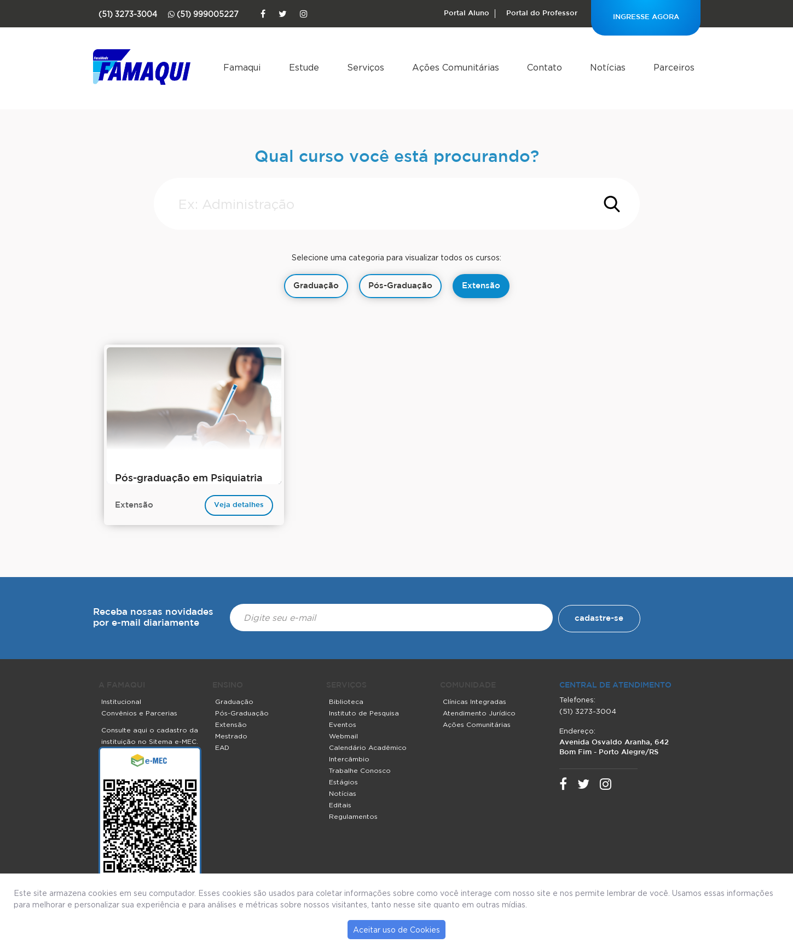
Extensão (231, 724)
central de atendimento (615, 685)
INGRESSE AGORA (646, 17)
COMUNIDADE (468, 685)
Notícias (608, 67)
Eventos (342, 724)
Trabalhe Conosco (360, 770)
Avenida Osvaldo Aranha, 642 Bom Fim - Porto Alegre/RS (614, 747)
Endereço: (577, 731)
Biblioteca (346, 701)
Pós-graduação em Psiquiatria (189, 478)
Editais (340, 804)
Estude (304, 67)
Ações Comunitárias (455, 67)
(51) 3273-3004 (587, 711)
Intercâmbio (349, 758)
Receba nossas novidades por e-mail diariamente (153, 617)
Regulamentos (353, 816)
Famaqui (242, 67)
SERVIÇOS (346, 685)
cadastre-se (599, 618)
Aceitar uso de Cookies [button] (396, 929)
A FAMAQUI (122, 685)
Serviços (365, 67)
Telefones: (577, 699)
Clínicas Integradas (474, 701)
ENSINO (227, 685)
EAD (222, 747)
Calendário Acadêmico (368, 747)
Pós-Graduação (242, 713)
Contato (544, 67)
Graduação (234, 701)
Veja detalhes (239, 505)
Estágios (343, 781)
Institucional (121, 701)
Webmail (343, 736)
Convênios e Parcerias (139, 713)
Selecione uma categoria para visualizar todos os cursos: (396, 257)
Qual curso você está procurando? (396, 157)
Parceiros (673, 67)
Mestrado (231, 736)
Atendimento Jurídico (479, 713)
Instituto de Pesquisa (364, 713)
